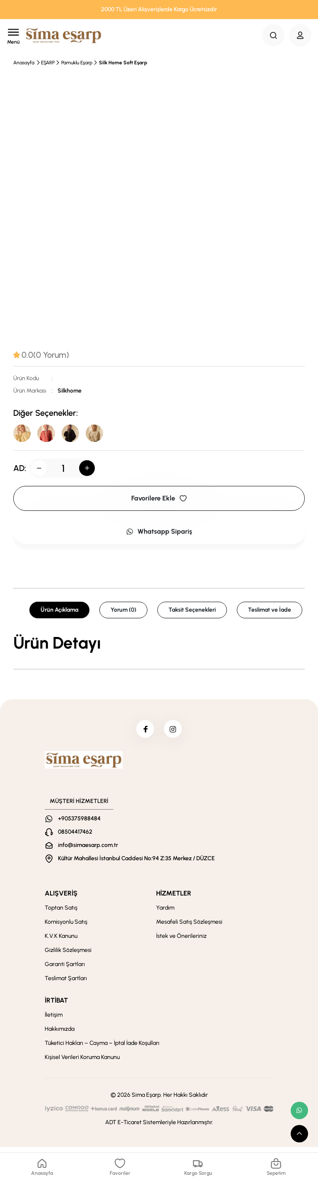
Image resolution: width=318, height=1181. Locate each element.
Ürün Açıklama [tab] (59, 612)
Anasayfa (23, 63)
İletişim (54, 1020)
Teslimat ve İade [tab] (269, 612)
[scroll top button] (299, 1133)
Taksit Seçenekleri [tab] (192, 612)
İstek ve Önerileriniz (181, 941)
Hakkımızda (60, 1034)
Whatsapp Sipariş (159, 534)
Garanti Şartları (65, 969)
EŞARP (48, 63)
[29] (50, 434)
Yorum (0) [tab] (123, 612)
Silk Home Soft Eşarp (123, 63)
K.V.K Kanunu (61, 941)
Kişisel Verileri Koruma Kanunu (82, 1062)
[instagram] (174, 732)
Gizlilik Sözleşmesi (68, 955)
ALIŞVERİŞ (61, 899)
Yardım (165, 913)
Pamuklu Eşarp (76, 63)
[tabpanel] (159, 645)
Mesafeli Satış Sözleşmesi (189, 927)
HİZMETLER (173, 899)
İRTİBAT (56, 1006)
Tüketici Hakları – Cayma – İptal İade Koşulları (102, 1048)
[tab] (41, 354)
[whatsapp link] (299, 1110)
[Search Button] (273, 35)
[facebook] (143, 732)
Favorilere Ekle (159, 501)
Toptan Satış (61, 913)
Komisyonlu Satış (66, 927)
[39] (23, 434)
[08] (103, 434)
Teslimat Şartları (66, 983)
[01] (76, 434)
